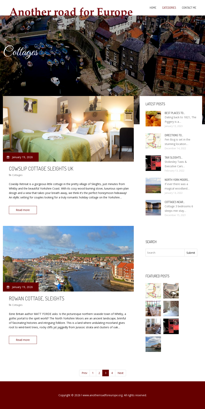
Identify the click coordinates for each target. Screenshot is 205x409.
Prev (84, 373)
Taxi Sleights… (173, 157)
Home (153, 7)
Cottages (17, 175)
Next (121, 373)
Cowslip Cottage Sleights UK (41, 168)
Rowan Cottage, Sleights (36, 298)
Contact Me (189, 7)
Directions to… (174, 135)
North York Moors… (177, 180)
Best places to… (175, 113)
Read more (23, 210)
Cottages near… (175, 202)
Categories (169, 7)
